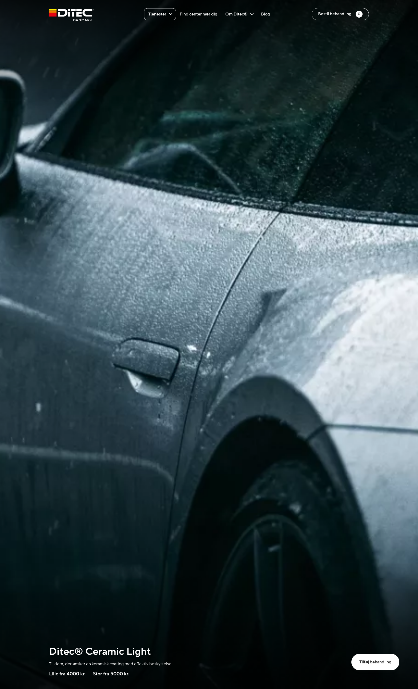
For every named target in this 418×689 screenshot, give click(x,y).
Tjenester (160, 14)
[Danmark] (71, 16)
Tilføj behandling (375, 662)
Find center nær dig (198, 14)
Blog (265, 14)
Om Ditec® (239, 14)
